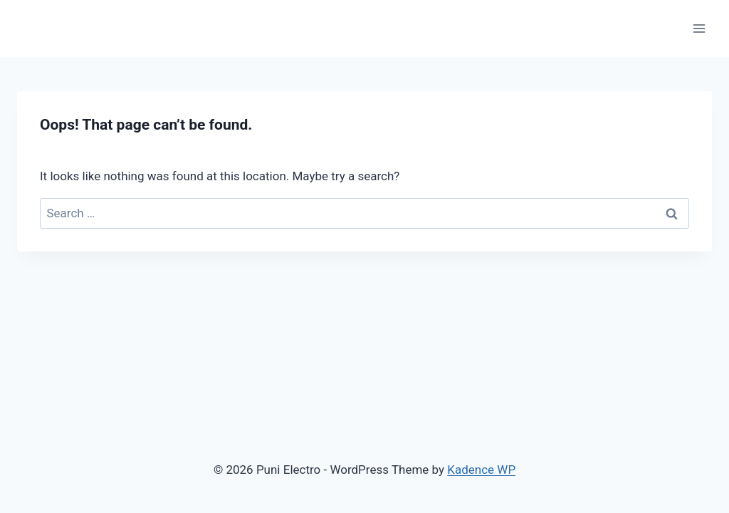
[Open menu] (699, 28)
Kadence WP (481, 469)
